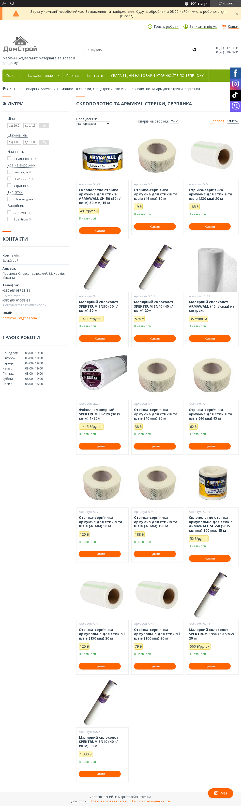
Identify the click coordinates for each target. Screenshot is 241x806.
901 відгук (199, 3)
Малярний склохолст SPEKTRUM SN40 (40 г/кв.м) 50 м (98, 741)
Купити (100, 230)
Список (233, 121)
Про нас (72, 75)
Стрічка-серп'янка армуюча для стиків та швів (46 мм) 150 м (155, 521)
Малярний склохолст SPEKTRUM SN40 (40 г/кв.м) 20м (153, 306)
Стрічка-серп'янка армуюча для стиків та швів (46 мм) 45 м (210, 414)
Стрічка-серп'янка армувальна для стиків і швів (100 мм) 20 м (157, 634)
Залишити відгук (203, 26)
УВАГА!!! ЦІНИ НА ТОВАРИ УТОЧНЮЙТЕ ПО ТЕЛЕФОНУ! (158, 75)
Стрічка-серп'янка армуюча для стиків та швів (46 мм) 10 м (155, 194)
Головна (13, 75)
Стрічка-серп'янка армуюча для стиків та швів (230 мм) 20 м (210, 194)
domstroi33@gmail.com (19, 318)
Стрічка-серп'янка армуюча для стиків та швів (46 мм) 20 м (155, 414)
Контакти (95, 75)
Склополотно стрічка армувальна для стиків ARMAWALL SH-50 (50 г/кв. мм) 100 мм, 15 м (211, 524)
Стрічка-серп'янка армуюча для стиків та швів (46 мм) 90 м (100, 521)
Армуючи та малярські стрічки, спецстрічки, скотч (82, 89)
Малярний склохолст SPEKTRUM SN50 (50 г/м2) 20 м (211, 634)
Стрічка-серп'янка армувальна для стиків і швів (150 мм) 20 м (102, 634)
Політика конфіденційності (150, 801)
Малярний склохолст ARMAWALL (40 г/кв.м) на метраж (212, 306)
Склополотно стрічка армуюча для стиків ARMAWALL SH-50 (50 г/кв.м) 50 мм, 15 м (99, 196)
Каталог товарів (42, 75)
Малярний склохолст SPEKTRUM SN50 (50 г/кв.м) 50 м (98, 306)
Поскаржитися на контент (109, 801)
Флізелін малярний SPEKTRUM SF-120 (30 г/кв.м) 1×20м (99, 414)
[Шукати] (194, 49)
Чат (220, 793)
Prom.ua (145, 796)
